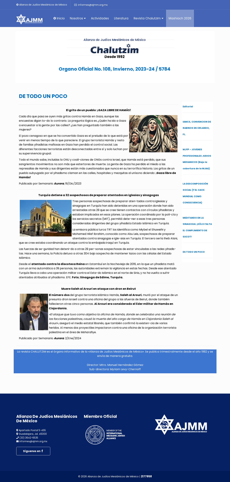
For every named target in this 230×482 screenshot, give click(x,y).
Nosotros (78, 18)
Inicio (59, 18)
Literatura (121, 18)
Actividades (100, 18)
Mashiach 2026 (180, 18)
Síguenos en (33, 451)
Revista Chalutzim (148, 18)
